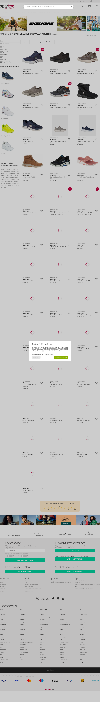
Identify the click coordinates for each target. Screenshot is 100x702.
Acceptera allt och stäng (61, 357)
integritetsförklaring (49, 354)
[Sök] (71, 7)
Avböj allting (36, 357)
